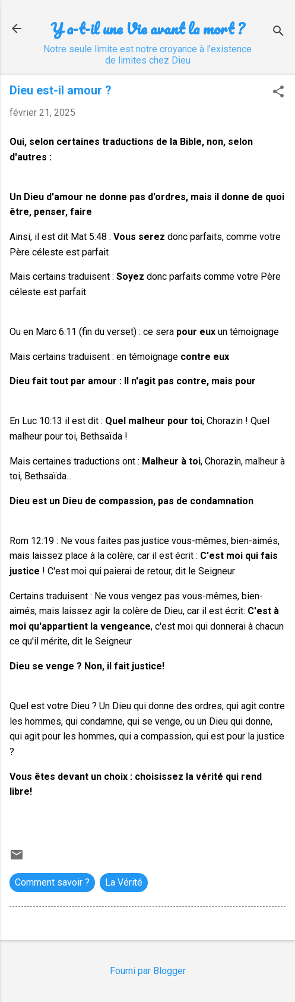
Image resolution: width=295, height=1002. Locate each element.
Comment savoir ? (52, 882)
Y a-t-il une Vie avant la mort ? (147, 28)
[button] (278, 92)
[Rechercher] (278, 32)
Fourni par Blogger (148, 970)
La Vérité (123, 882)
